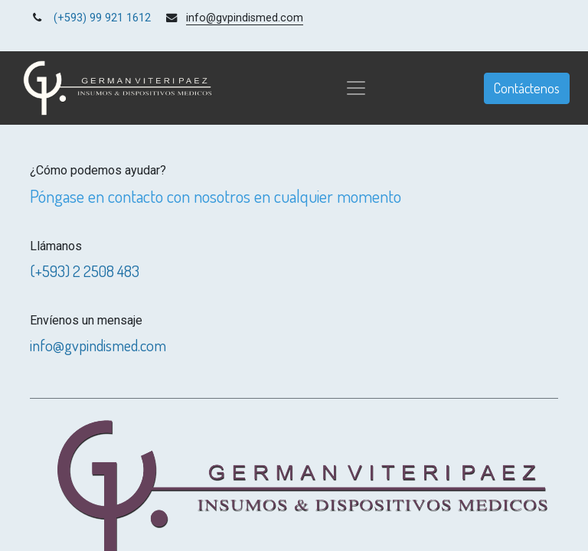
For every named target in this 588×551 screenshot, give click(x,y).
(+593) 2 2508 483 (84, 271)
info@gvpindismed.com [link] (244, 17)
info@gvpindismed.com (98, 345)
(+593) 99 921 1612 (102, 17)
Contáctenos (527, 88)
